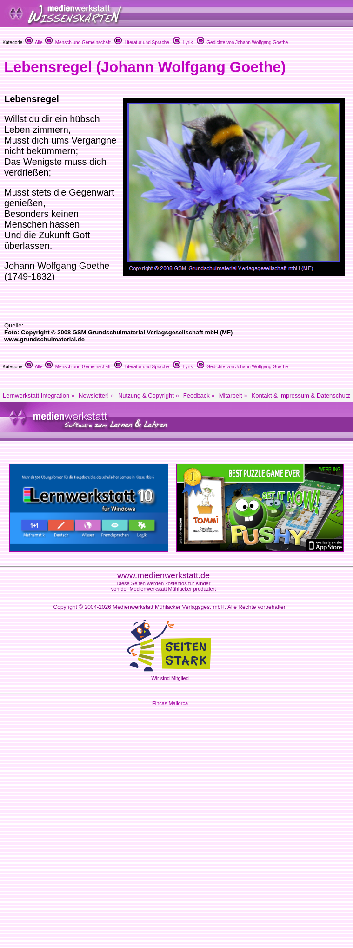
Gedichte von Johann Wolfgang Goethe (242, 42)
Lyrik (183, 42)
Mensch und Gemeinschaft (78, 42)
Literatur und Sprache (141, 42)
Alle (34, 42)
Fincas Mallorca (170, 703)
